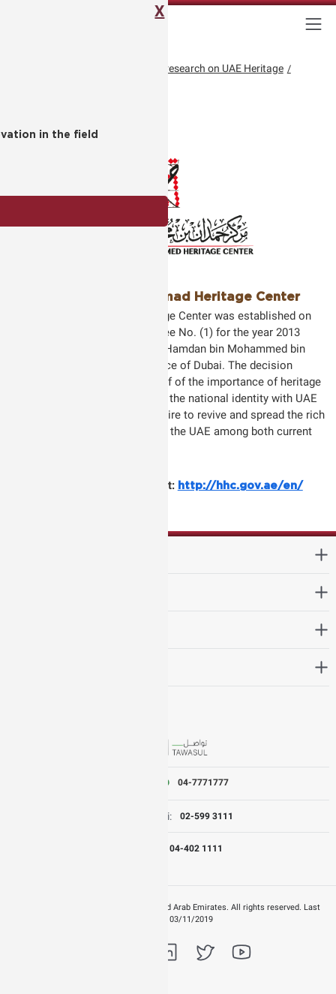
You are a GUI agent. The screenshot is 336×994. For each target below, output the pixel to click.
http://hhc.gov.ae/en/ (240, 485)
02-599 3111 (206, 816)
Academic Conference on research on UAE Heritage (165, 68)
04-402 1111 (196, 848)
